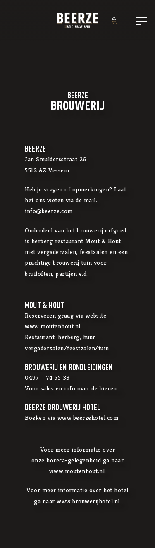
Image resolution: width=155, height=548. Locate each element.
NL (114, 22)
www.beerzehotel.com (88, 417)
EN (114, 18)
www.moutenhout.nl (53, 326)
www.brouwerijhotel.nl (88, 501)
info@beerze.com (49, 211)
